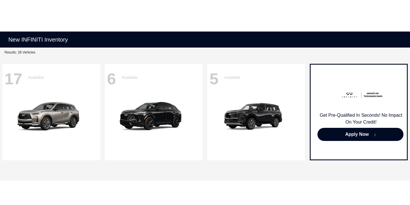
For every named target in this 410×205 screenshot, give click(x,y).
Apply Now (357, 134)
